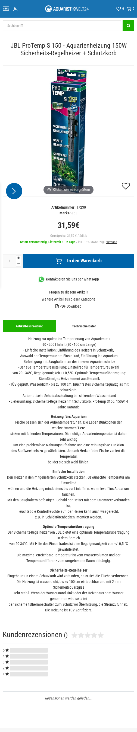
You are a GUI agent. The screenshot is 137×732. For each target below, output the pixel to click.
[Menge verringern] (18, 264)
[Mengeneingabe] (9, 260)
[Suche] (128, 25)
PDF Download (68, 306)
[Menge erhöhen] (18, 258)
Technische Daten (84, 326)
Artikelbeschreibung (29, 326)
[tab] (29, 326)
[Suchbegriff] (62, 25)
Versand (111, 242)
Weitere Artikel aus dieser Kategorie (68, 299)
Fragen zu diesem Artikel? (68, 292)
